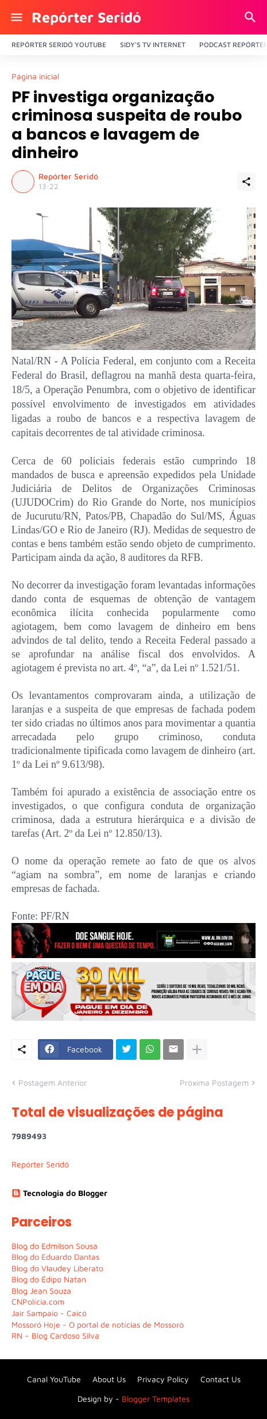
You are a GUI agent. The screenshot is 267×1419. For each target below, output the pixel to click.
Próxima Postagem (214, 1082)
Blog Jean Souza (41, 1290)
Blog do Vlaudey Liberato (57, 1268)
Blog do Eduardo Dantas (55, 1257)
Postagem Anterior (52, 1082)
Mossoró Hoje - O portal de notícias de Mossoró (97, 1324)
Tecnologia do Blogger (59, 1193)
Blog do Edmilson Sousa (54, 1246)
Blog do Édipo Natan (48, 1279)
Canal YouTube (54, 1379)
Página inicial (35, 76)
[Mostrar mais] (197, 1049)
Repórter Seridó (86, 17)
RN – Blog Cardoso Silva (55, 1335)
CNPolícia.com (37, 1301)
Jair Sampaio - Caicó (49, 1313)
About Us (109, 1379)
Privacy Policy (163, 1379)
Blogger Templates (155, 1398)
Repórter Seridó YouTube (58, 44)
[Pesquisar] (252, 17)
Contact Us (220, 1379)
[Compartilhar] (246, 181)
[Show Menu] (16, 17)
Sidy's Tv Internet (152, 44)
